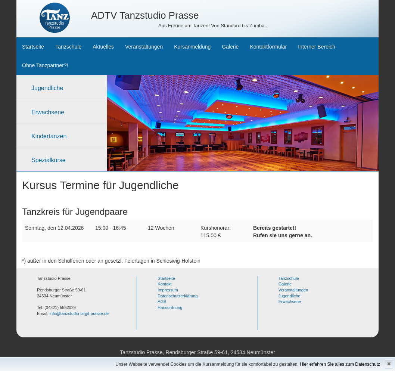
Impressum (168, 290)
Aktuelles (103, 47)
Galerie (230, 47)
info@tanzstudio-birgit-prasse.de (79, 313)
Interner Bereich (316, 47)
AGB (162, 301)
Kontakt (164, 284)
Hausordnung (170, 307)
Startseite (33, 47)
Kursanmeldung (192, 47)
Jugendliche (47, 88)
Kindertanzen (48, 136)
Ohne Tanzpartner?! (45, 65)
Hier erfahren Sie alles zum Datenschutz (340, 364)
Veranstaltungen (144, 47)
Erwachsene (47, 112)
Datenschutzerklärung (178, 296)
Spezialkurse (48, 160)
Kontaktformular (268, 47)
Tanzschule (68, 47)
